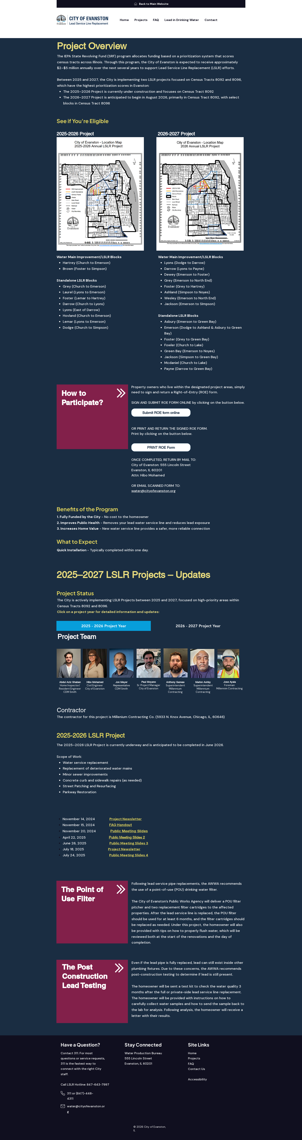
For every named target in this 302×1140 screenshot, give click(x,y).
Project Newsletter (124, 849)
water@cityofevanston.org (153, 491)
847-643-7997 (98, 1084)
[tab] (103, 626)
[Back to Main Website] (151, 4)
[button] (160, 413)
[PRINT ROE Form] (160, 447)
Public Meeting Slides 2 (127, 837)
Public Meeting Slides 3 (128, 843)
